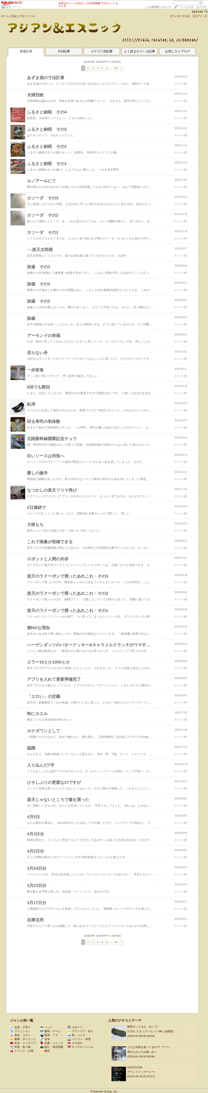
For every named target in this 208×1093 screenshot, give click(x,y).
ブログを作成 (185, 7)
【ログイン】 (200, 16)
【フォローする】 (180, 16)
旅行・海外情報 (51, 1046)
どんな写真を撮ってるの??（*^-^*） (149, 1047)
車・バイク (76, 1035)
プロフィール (27, 16)
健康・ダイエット (23, 1039)
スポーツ (75, 1027)
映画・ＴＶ (49, 1035)
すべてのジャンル (80, 1046)
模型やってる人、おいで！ (143, 1026)
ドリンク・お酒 (21, 1050)
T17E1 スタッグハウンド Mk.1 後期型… (151, 1031)
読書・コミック (51, 1043)
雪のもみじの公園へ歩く (142, 1051)
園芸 (45, 1050)
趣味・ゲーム (13, 6)
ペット (46, 1027)
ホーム (5, 16)
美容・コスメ (20, 1035)
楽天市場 (201, 7)
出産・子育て (20, 1027)
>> (158, 7)
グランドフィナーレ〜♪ (141, 1071)
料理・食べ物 (20, 1046)
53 (115, 68)
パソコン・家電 (79, 1039)
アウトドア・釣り (80, 1031)
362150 (197, 11)
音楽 (45, 1039)
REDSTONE (135, 1067)
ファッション (20, 1031)
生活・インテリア (23, 1043)
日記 (14, 16)
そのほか (75, 1043)
